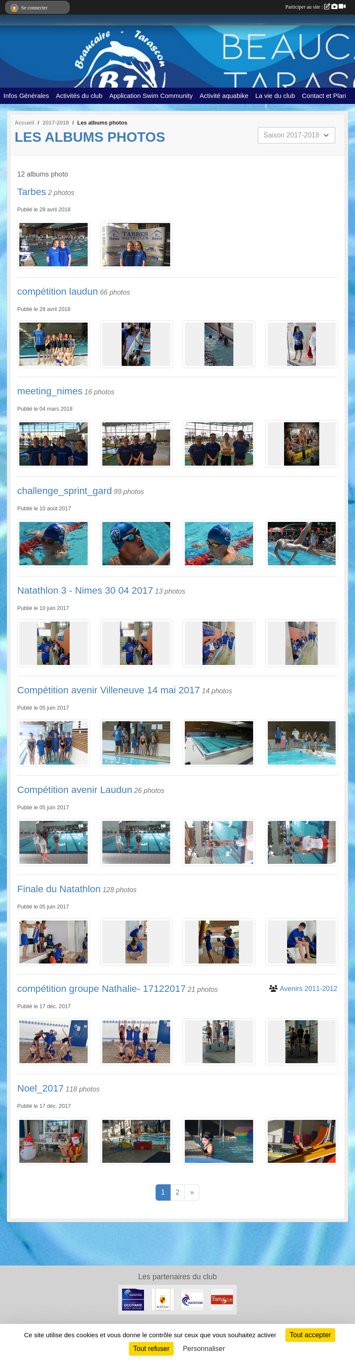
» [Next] (192, 1192)
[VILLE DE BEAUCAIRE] (162, 1299)
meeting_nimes (50, 391)
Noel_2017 (40, 1088)
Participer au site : (315, 7)
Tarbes (31, 191)
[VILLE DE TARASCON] (222, 1299)
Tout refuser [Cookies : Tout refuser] (151, 1348)
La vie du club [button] (275, 95)
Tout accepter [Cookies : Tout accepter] (310, 1335)
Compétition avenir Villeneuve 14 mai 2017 (108, 690)
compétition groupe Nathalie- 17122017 (101, 988)
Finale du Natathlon (59, 889)
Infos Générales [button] (26, 95)
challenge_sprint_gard (64, 490)
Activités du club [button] (79, 95)
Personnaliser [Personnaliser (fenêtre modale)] (204, 1348)
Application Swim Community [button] (151, 95)
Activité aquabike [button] (224, 95)
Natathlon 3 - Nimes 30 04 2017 (85, 590)
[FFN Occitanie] (133, 1299)
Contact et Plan (324, 95)
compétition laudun (57, 291)
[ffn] (192, 1299)
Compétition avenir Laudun (74, 789)
